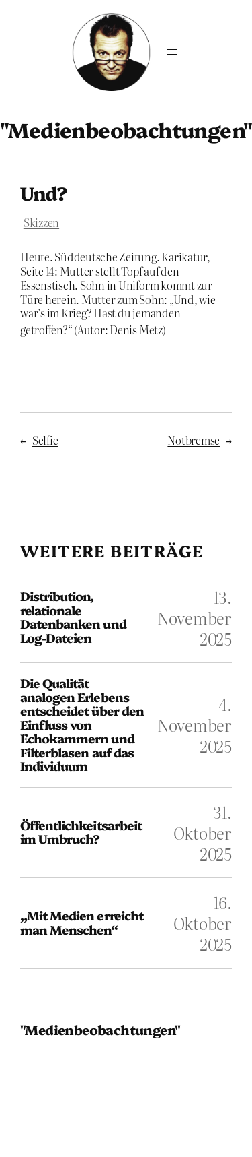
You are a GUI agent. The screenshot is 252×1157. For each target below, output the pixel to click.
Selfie (45, 440)
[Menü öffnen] (172, 52)
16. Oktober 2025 (202, 923)
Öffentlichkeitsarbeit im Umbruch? (81, 832)
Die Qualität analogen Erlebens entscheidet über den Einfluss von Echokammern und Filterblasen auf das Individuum (82, 725)
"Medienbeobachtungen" (100, 1029)
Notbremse (193, 440)
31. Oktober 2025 (202, 832)
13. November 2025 (194, 617)
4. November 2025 (194, 724)
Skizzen (41, 222)
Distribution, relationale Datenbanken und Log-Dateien (73, 617)
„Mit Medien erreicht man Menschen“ (81, 923)
